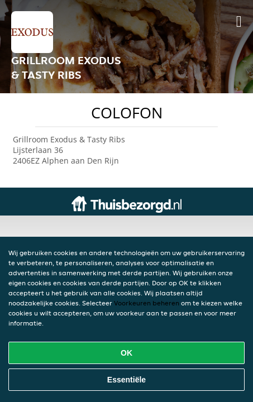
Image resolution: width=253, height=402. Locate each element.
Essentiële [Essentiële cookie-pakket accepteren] (126, 379)
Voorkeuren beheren (146, 303)
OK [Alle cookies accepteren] (126, 352)
